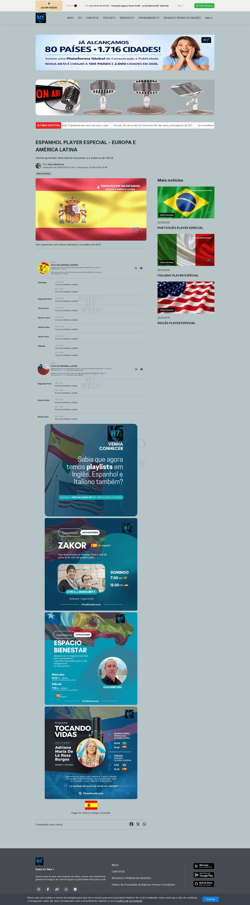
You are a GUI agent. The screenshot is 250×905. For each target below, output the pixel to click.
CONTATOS (92, 17)
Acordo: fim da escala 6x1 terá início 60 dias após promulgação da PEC (165, 125)
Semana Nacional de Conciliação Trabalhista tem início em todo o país (82, 125)
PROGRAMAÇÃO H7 (149, 17)
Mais (208, 17)
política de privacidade (129, 900)
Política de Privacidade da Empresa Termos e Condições (143, 884)
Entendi (211, 899)
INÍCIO (70, 17)
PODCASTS (109, 17)
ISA (80, 17)
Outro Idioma (44, 173)
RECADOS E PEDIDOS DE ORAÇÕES (182, 17)
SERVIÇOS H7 (127, 17)
